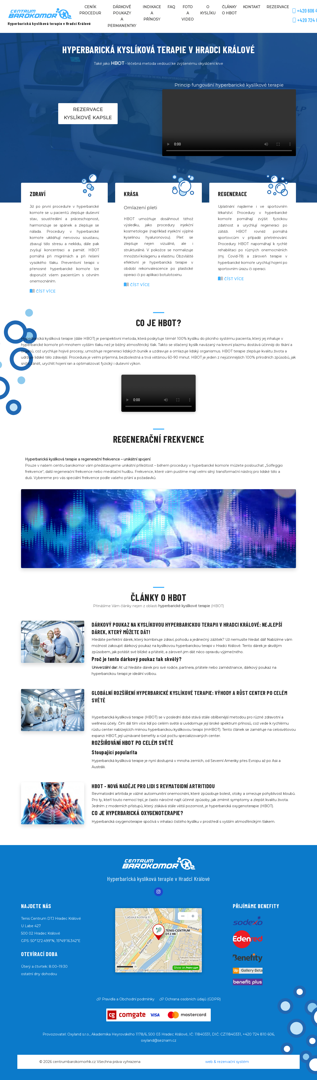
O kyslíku (207, 10)
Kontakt (251, 7)
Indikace (152, 14)
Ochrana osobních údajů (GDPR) (190, 999)
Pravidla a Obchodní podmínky (126, 999)
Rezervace (277, 7)
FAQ (171, 7)
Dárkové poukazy (121, 17)
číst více (43, 291)
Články (229, 10)
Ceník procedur (90, 10)
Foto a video (188, 13)
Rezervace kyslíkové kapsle (88, 113)
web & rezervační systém (227, 1061)
